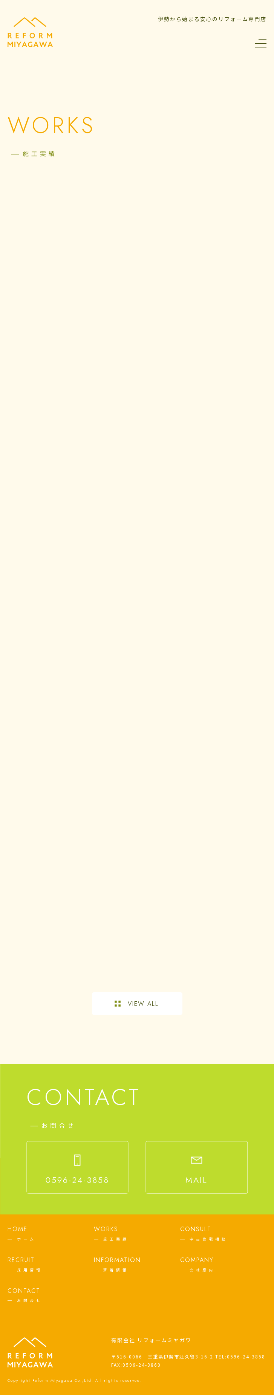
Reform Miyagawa (52, 1380)
